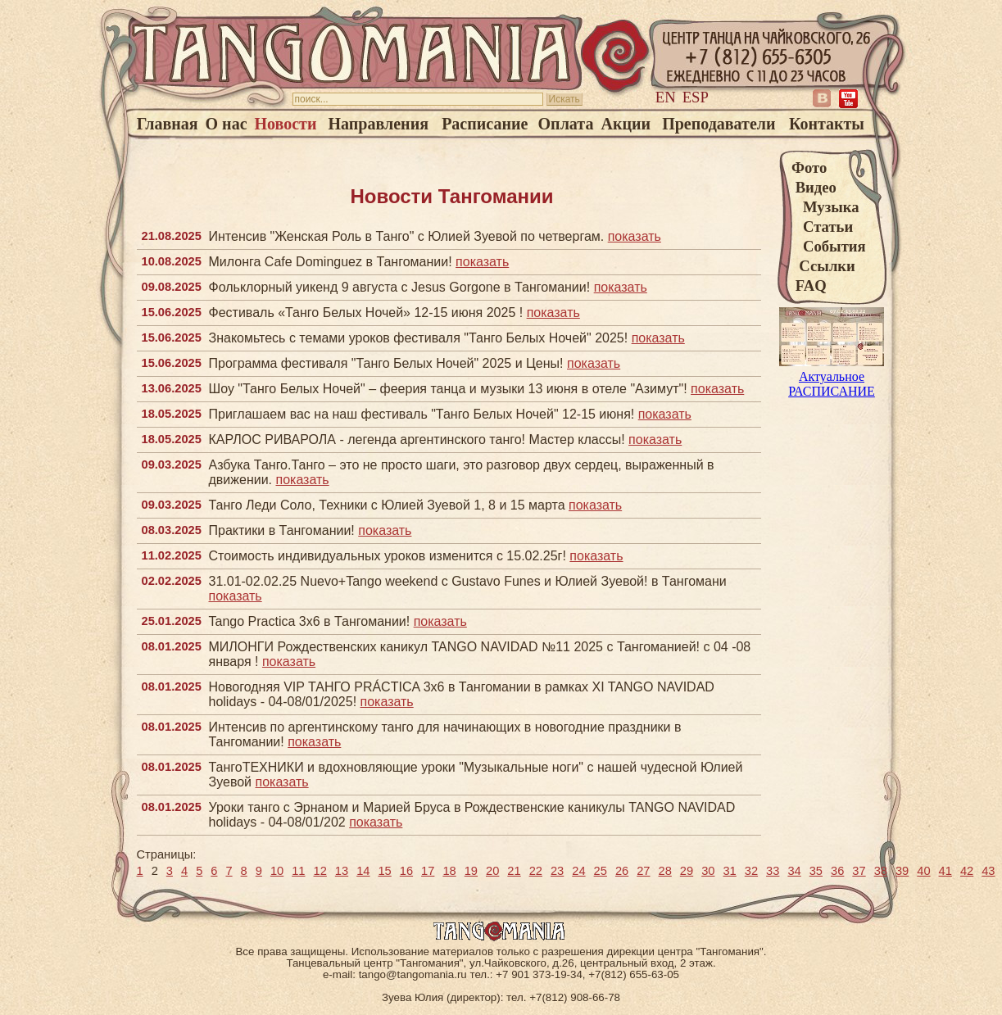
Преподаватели (718, 124)
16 (406, 870)
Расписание (485, 124)
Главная (167, 124)
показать (634, 236)
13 (341, 870)
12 (320, 870)
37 (858, 870)
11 (298, 870)
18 (449, 870)
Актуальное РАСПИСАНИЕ (831, 376)
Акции (626, 124)
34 (793, 870)
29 (686, 870)
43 (988, 870)
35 (816, 870)
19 (471, 870)
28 (665, 870)
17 (427, 870)
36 (837, 870)
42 (966, 870)
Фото (809, 167)
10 (276, 870)
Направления (378, 124)
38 (880, 870)
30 (707, 870)
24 (578, 870)
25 (600, 870)
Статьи (822, 226)
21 (513, 870)
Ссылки (823, 265)
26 (621, 870)
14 (363, 870)
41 (945, 870)
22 (535, 870)
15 (384, 870)
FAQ (809, 285)
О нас (226, 124)
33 (772, 870)
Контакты (826, 124)
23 (557, 870)
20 (492, 870)
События (828, 246)
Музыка (825, 206)
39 (902, 870)
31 (729, 870)
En (665, 97)
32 (751, 870)
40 (923, 870)
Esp (695, 97)
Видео (814, 187)
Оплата (566, 124)
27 (643, 870)
